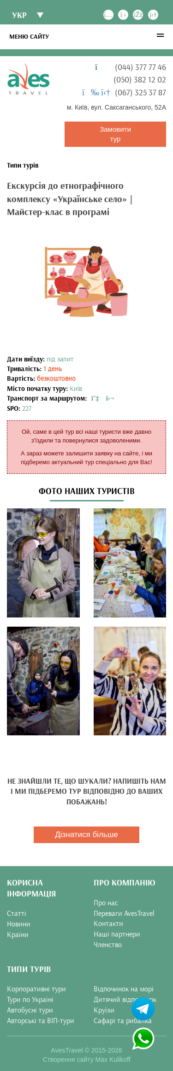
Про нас (106, 903)
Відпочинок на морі (124, 989)
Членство (108, 944)
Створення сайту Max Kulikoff (86, 1059)
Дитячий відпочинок (125, 999)
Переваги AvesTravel (124, 913)
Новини (18, 924)
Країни (18, 934)
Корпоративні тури (36, 989)
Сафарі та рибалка (123, 1020)
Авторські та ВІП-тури (40, 1020)
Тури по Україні (30, 999)
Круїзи (104, 1010)
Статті (16, 913)
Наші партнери (117, 934)
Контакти (108, 923)
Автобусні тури (30, 1010)
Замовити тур (115, 134)
